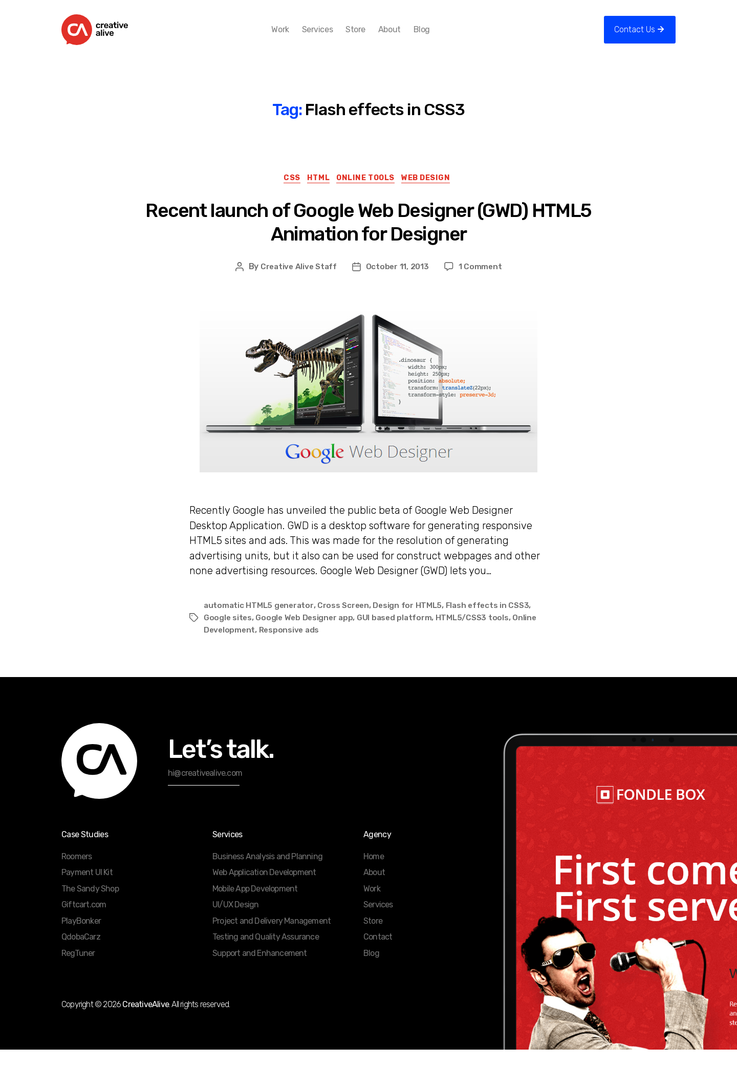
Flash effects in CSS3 (492, 622)
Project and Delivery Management (271, 938)
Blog (438, 37)
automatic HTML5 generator (259, 622)
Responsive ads (291, 647)
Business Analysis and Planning (267, 874)
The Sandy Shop (90, 906)
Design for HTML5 (411, 622)
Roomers (76, 874)
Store (372, 37)
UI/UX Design (235, 922)
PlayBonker (81, 938)
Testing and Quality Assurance (265, 954)
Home (373, 874)
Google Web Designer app (306, 635)
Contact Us (634, 37)
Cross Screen (346, 622)
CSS (285, 195)
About (406, 37)
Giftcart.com (83, 922)
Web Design (434, 195)
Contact (377, 954)
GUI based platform (398, 635)
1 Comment (482, 284)
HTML (316, 195)
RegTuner (78, 970)
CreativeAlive (145, 1022)
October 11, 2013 (398, 284)
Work (297, 37)
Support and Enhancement (259, 970)
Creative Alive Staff (298, 284)
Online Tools (368, 195)
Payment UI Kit (87, 890)
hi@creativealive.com (205, 790)
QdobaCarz (80, 954)
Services (333, 37)
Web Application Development (264, 890)
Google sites (228, 635)
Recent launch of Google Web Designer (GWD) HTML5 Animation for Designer (368, 239)
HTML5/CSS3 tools (477, 635)
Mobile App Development (254, 906)
